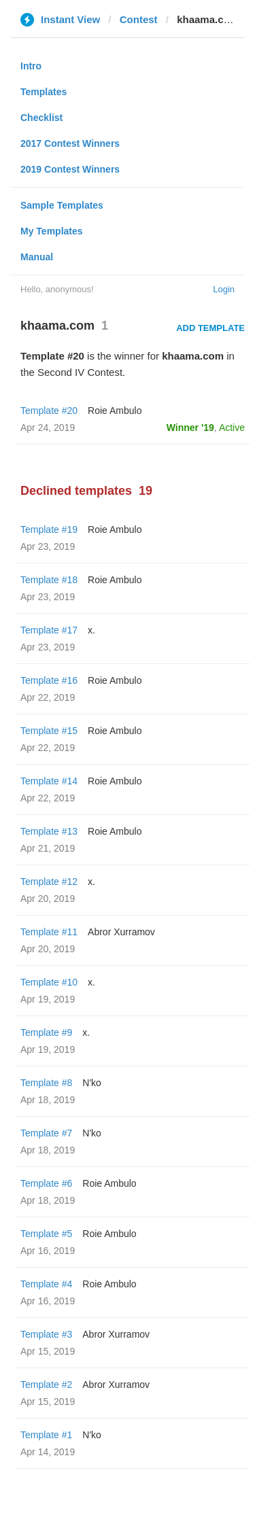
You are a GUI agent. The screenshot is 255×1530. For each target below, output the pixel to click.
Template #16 (49, 680)
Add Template (210, 328)
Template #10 (49, 982)
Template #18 (49, 579)
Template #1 (46, 1434)
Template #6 (46, 1183)
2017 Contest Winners (70, 143)
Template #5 (46, 1233)
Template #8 (46, 1082)
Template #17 (49, 630)
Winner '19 (190, 427)
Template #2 (46, 1384)
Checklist (41, 117)
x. (91, 630)
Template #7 (46, 1133)
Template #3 (46, 1334)
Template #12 (49, 881)
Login (224, 289)
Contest (139, 19)
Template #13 (49, 831)
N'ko (91, 1082)
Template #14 (49, 781)
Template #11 (49, 931)
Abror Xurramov (121, 931)
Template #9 (46, 1032)
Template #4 (46, 1284)
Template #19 (49, 529)
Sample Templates (61, 205)
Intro (30, 65)
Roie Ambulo (114, 410)
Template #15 (49, 730)
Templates (43, 91)
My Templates (51, 231)
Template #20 (49, 410)
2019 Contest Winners (70, 169)
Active (232, 427)
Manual (36, 256)
